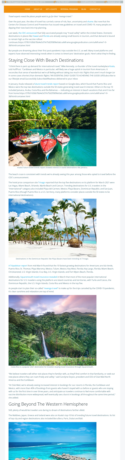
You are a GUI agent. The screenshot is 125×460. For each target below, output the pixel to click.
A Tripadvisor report (18, 265)
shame (90, 21)
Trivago (41, 182)
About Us (38, 9)
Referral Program (69, 9)
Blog (83, 9)
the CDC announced (27, 33)
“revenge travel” (50, 288)
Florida (46, 36)
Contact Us (95, 9)
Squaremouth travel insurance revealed (38, 277)
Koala (112, 66)
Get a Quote (51, 9)
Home (27, 9)
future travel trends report (46, 84)
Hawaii (36, 36)
